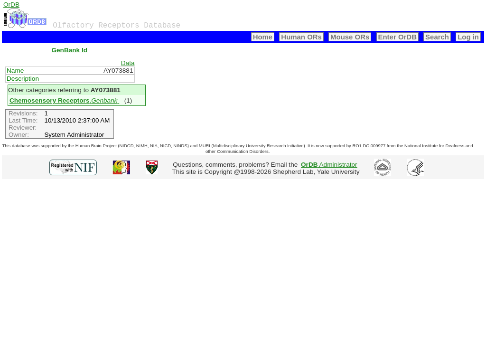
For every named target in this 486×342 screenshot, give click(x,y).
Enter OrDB (397, 37)
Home (263, 37)
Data (128, 62)
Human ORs (301, 37)
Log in (468, 37)
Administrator (329, 164)
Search (437, 37)
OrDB (11, 4)
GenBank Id (69, 50)
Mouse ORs (349, 37)
